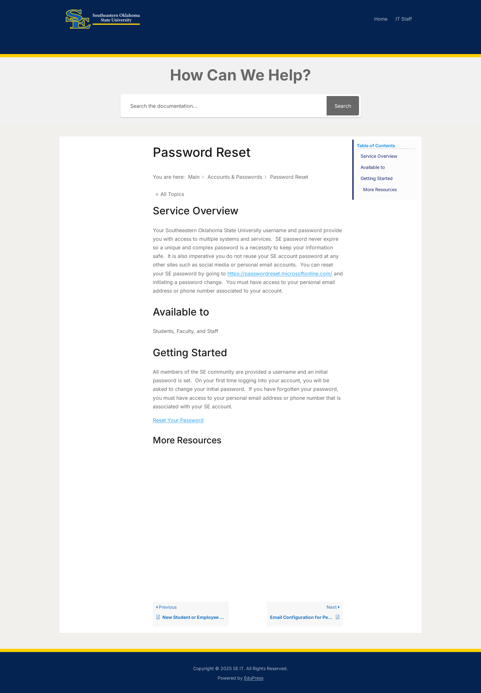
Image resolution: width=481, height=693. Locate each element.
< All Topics (169, 194)
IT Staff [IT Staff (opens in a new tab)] (404, 19)
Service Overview (379, 156)
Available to (373, 167)
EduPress (253, 678)
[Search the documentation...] (224, 105)
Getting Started (377, 178)
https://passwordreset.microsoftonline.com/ (279, 273)
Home (381, 19)
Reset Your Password (178, 420)
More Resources (380, 189)
